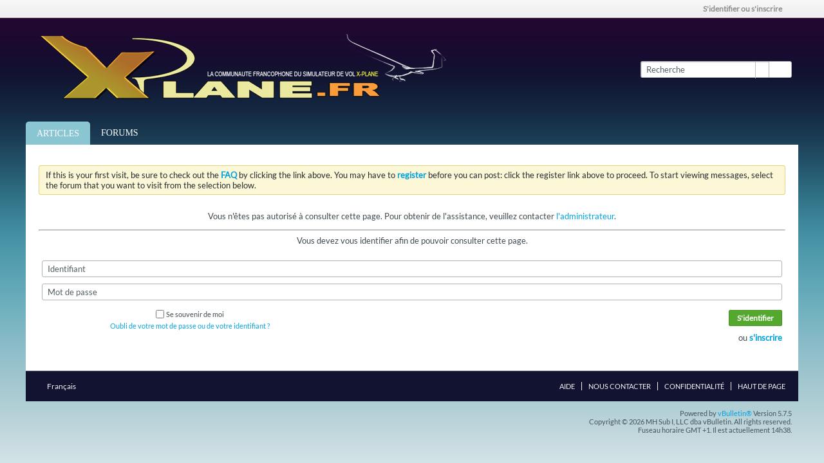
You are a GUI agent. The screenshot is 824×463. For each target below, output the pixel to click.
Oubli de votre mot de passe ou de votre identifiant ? (190, 326)
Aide (567, 386)
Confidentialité (694, 386)
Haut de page (761, 386)
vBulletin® (735, 413)
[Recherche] (705, 69)
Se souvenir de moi (190, 314)
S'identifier (755, 318)
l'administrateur (585, 216)
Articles (58, 133)
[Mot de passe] (412, 292)
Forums (119, 133)
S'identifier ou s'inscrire (747, 9)
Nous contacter (619, 386)
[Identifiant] (412, 268)
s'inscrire (765, 337)
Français (65, 386)
